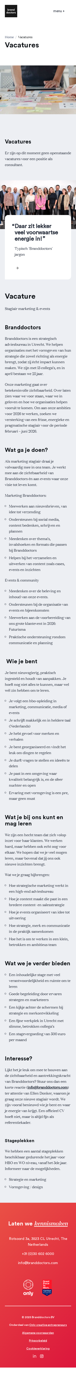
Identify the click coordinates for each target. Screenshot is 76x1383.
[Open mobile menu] (59, 11)
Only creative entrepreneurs (48, 1325)
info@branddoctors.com (48, 1087)
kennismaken (51, 1223)
